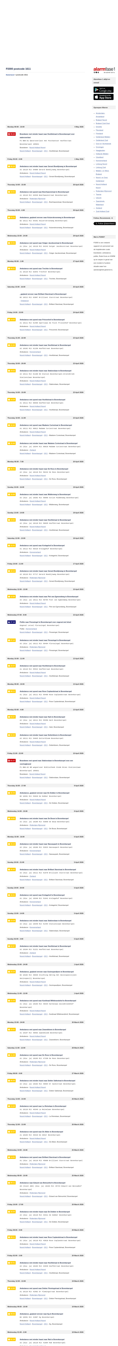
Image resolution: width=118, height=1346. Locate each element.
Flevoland (99, 130)
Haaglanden (100, 150)
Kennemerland (101, 161)
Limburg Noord (101, 164)
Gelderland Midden (103, 137)
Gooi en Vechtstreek (103, 144)
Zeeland (99, 208)
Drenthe (99, 127)
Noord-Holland (25, 151)
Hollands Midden (102, 154)
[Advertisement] (45, 100)
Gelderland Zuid (102, 140)
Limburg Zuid (101, 167)
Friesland (99, 133)
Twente (98, 194)
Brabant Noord (101, 120)
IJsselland (99, 157)
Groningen (100, 147)
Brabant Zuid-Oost (103, 123)
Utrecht (98, 198)
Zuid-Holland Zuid (102, 211)
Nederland (10, 75)
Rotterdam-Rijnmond (103, 191)
